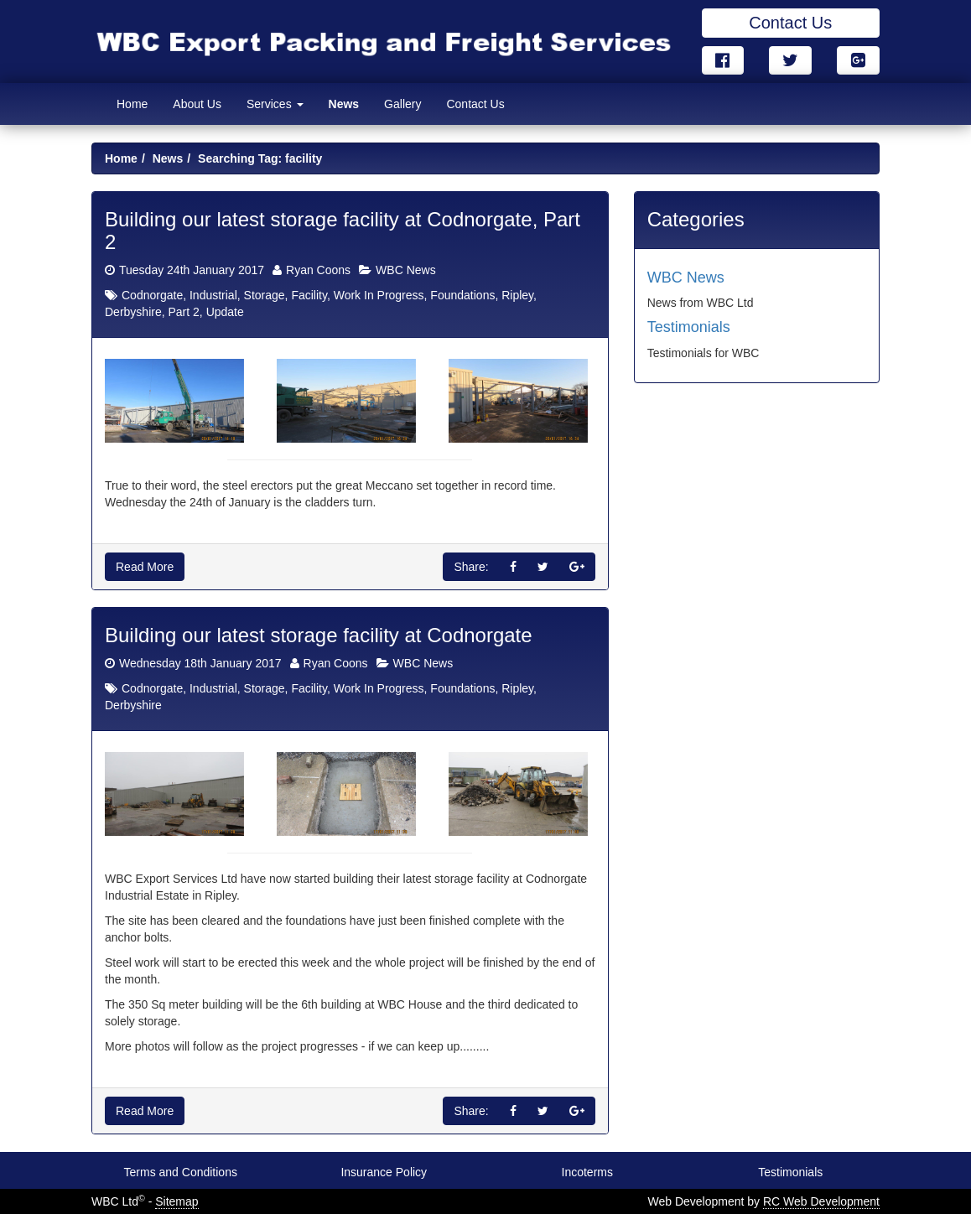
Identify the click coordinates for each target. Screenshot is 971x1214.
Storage (264, 295)
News (344, 104)
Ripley (517, 295)
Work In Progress (379, 295)
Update (225, 312)
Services (275, 104)
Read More (145, 566)
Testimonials (688, 327)
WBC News (406, 270)
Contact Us (790, 22)
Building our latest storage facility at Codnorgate (318, 635)
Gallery (402, 104)
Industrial (213, 295)
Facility (309, 295)
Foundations (462, 295)
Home (132, 104)
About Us (197, 104)
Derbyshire (133, 312)
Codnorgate (152, 295)
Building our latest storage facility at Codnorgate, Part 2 (342, 230)
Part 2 (183, 312)
